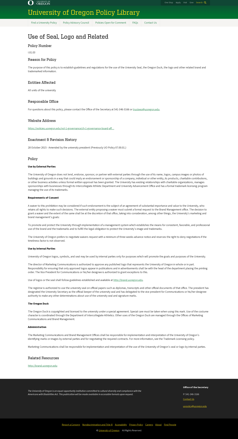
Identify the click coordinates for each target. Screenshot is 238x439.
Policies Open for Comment (110, 23)
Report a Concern (71, 424)
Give (192, 2)
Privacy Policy (136, 424)
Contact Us (150, 23)
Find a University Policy (44, 23)
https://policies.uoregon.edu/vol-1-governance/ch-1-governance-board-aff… (71, 128)
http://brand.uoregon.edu (128, 280)
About (158, 424)
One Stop (169, 2)
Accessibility (121, 424)
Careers (149, 424)
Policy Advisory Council (76, 23)
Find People (170, 424)
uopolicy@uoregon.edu (195, 406)
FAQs (135, 23)
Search (199, 2)
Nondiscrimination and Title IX (97, 424)
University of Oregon (109, 430)
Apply (178, 2)
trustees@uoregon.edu (146, 109)
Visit (185, 2)
